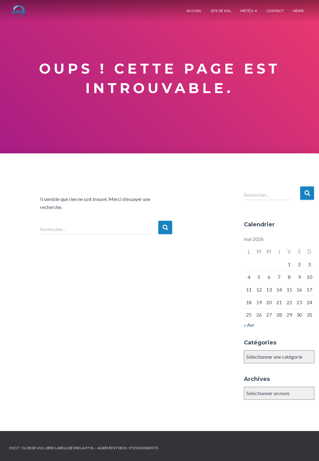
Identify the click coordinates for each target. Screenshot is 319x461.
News (298, 10)
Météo (248, 10)
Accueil (194, 10)
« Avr (249, 325)
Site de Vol (221, 10)
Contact (275, 10)
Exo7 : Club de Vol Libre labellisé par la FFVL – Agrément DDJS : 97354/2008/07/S (83, 448)
